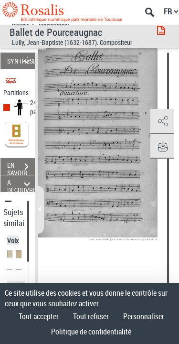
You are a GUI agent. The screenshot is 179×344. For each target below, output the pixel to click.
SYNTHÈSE (21, 61)
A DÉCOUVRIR (21, 183)
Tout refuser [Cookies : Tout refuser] (91, 316)
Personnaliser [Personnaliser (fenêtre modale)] (143, 316)
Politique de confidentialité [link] (91, 331)
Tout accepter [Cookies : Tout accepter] (39, 316)
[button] (162, 121)
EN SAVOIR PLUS (21, 167)
